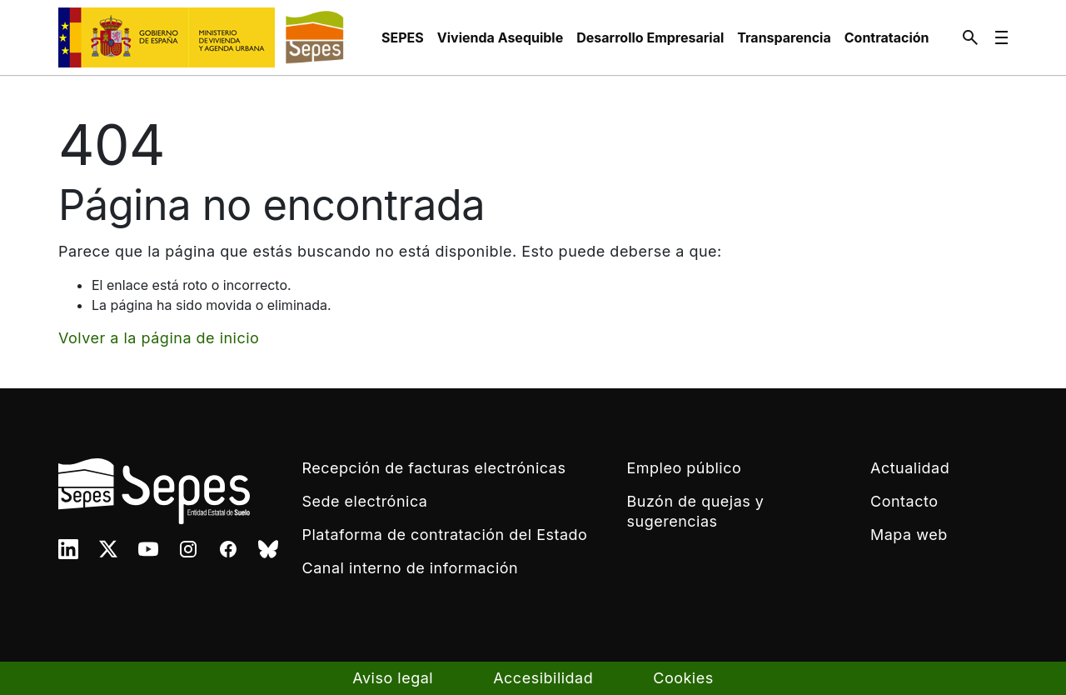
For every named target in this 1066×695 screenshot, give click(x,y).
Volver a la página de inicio (158, 338)
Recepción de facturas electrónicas (434, 468)
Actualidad (909, 468)
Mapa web (909, 534)
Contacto (904, 501)
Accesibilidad (543, 678)
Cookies (683, 678)
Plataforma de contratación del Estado (445, 534)
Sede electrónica (365, 501)
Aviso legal (392, 678)
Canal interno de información (410, 568)
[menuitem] (403, 37)
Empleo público (684, 468)
